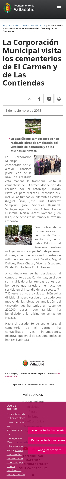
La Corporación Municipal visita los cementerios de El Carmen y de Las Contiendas (33, 28)
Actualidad (13, 25)
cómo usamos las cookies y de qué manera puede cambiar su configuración (16, 462)
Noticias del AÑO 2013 (34, 25)
